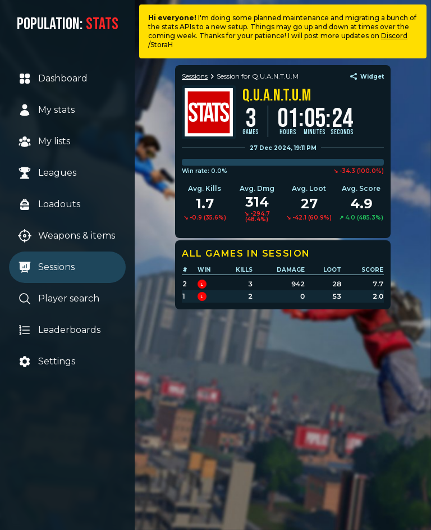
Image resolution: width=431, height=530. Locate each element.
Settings (46, 361)
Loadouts (49, 204)
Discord (394, 35)
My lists (44, 141)
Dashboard (53, 78)
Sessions (46, 267)
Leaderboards (59, 330)
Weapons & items (66, 236)
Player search (58, 298)
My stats (46, 110)
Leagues (47, 173)
